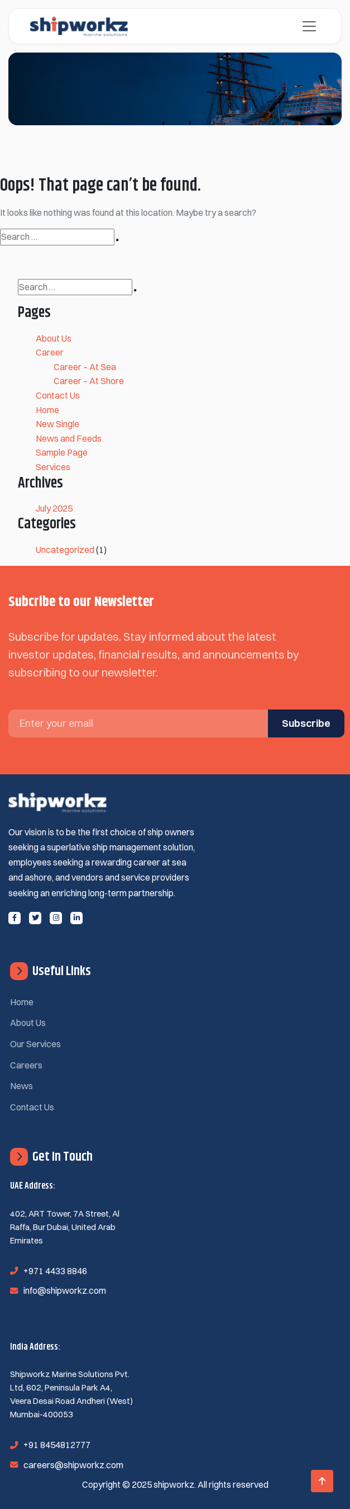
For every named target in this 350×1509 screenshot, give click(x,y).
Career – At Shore (89, 380)
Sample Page (62, 452)
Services (53, 466)
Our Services (35, 1043)
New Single (57, 423)
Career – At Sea (85, 366)
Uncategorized (65, 549)
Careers (26, 1065)
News (21, 1085)
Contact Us (58, 395)
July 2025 (54, 508)
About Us (53, 338)
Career (50, 352)
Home (47, 409)
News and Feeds (69, 438)
